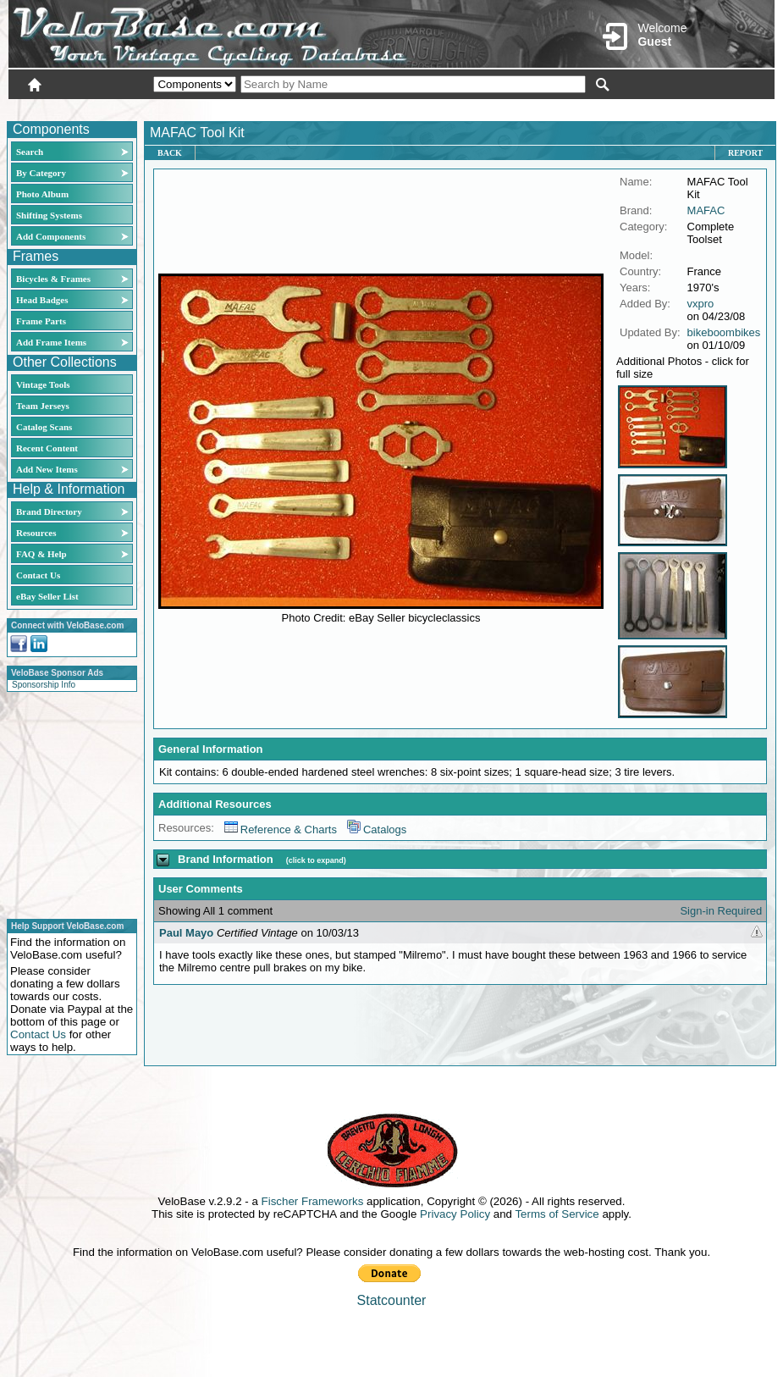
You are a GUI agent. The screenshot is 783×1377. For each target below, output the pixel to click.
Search (29, 152)
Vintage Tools (42, 384)
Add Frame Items (51, 342)
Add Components (50, 236)
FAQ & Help (41, 554)
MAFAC (706, 210)
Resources (36, 533)
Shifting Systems (49, 215)
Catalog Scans (44, 427)
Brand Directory (49, 511)
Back (169, 153)
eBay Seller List (47, 596)
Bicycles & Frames (54, 279)
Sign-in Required (721, 910)
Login (624, 107)
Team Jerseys (42, 406)
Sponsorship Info (43, 684)
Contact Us (38, 575)
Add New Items (47, 469)
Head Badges (42, 300)
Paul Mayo (186, 932)
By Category (41, 173)
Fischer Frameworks (313, 1201)
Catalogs (376, 829)
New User (680, 107)
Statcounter (392, 1300)
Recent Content (47, 448)
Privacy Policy (455, 1214)
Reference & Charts (280, 829)
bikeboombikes (724, 332)
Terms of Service (556, 1214)
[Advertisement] (67, 802)
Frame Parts (41, 321)
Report (745, 153)
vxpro (700, 303)
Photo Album (42, 194)
